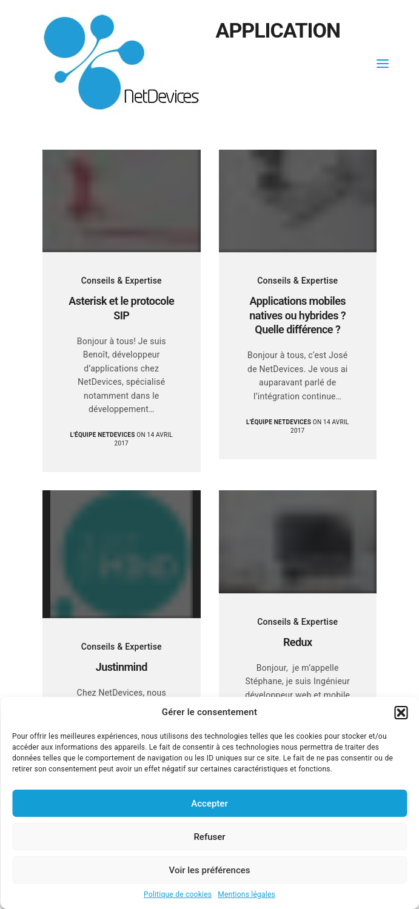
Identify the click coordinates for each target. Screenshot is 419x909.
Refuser (209, 836)
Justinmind (121, 667)
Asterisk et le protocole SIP (121, 308)
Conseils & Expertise (121, 280)
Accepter (209, 803)
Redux (297, 642)
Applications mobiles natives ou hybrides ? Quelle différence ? (297, 315)
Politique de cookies (178, 894)
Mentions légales (246, 894)
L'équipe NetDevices (102, 434)
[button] (401, 713)
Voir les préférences (209, 870)
